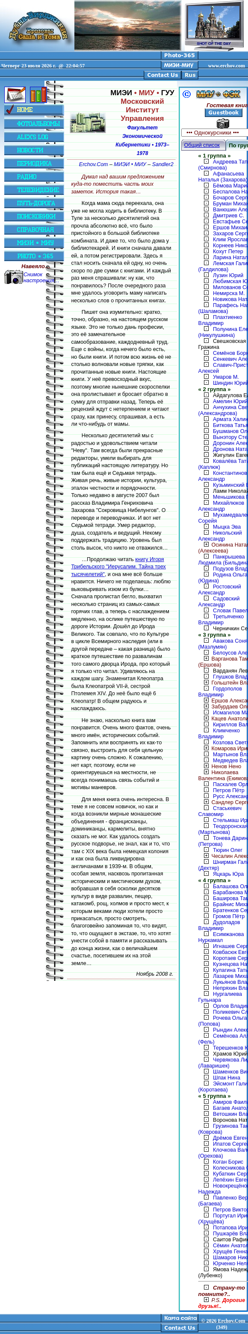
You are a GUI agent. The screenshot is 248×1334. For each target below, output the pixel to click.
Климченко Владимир (219, 734)
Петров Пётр (229, 790)
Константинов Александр (222, 476)
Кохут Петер (228, 252)
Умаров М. (226, 377)
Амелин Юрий (230, 401)
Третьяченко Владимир (221, 620)
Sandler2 (163, 164)
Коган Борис (228, 1162)
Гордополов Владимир (220, 692)
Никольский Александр (220, 536)
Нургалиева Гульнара (220, 997)
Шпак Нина (226, 1078)
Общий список (202, 145)
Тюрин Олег (227, 850)
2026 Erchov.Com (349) (225, 1324)
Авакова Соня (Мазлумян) (223, 644)
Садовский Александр (219, 602)
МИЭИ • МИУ (130, 164)
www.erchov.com (226, 66)
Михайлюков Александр (221, 506)
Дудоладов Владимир (219, 925)
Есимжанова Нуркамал (221, 937)
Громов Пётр (229, 916)
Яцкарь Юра (228, 874)
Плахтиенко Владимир (220, 320)
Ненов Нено (220, 766)
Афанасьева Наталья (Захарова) (223, 177)
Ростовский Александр (219, 590)
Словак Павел (230, 611)
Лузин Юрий (228, 275)
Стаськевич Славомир (220, 811)
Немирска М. (229, 293)
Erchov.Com (93, 164)
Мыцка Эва (227, 527)
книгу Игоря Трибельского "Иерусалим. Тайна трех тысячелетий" (118, 566)
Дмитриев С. (228, 216)
